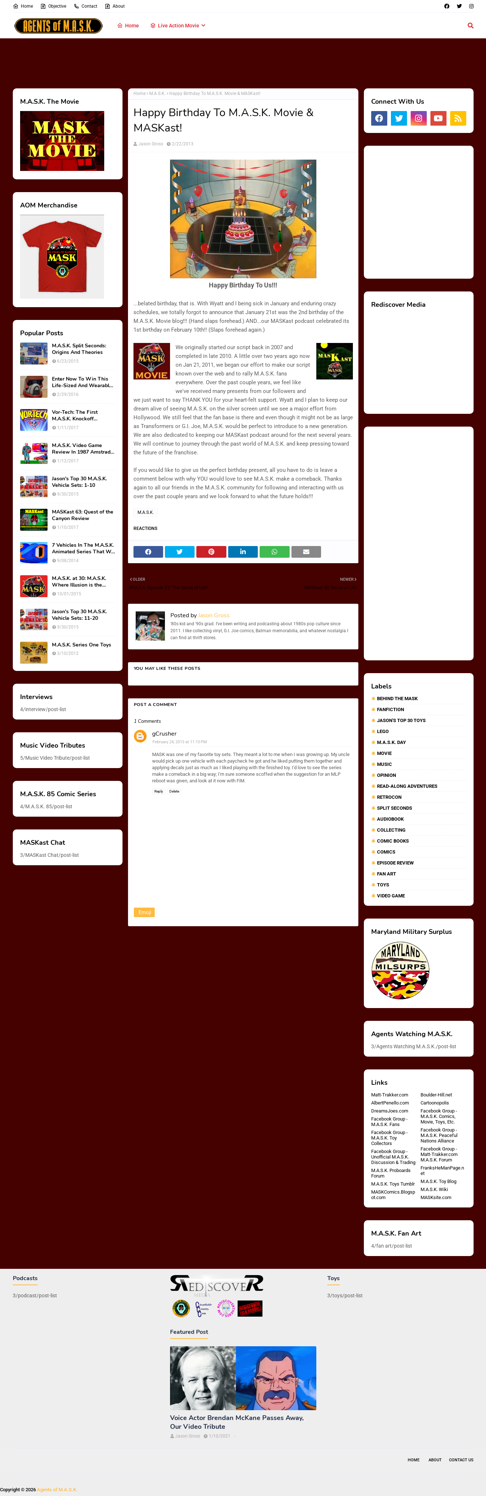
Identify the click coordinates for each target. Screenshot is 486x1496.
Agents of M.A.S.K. (57, 1489)
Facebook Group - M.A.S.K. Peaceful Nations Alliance (439, 1135)
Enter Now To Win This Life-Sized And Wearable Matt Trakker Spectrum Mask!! (82, 382)
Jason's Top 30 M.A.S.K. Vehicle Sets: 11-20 (79, 615)
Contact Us (461, 1460)
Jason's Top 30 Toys (401, 720)
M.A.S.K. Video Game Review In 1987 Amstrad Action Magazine (81, 448)
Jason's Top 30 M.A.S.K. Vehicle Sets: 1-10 (79, 482)
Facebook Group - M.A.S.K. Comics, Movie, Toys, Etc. (439, 1116)
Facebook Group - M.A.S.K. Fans (389, 1121)
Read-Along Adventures (407, 786)
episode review (395, 863)
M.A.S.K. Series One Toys (81, 645)
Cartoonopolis (435, 1103)
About (115, 6)
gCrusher (164, 734)
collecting (391, 830)
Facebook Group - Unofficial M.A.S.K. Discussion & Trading (393, 1157)
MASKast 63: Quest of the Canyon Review (82, 515)
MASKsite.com (436, 1197)
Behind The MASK (397, 698)
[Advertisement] (243, 62)
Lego (383, 731)
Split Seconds (394, 808)
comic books (393, 841)
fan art (386, 874)
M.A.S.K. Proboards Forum (391, 1173)
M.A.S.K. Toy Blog (438, 1181)
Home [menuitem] (128, 25)
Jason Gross (150, 143)
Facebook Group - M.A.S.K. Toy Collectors (389, 1138)
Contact (85, 6)
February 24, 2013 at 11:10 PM (179, 742)
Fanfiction (390, 709)
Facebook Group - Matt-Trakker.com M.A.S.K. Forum (439, 1154)
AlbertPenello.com (390, 1103)
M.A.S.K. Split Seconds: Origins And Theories (79, 349)
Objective (53, 6)
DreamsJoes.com (389, 1111)
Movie (384, 753)
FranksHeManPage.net (442, 1170)
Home (23, 6)
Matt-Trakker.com (389, 1095)
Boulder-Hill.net (436, 1095)
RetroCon (389, 797)
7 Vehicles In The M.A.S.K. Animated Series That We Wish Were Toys (83, 548)
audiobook (390, 819)
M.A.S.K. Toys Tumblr (393, 1184)
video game (391, 895)
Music (384, 764)
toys (383, 885)
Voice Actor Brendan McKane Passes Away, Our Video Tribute (237, 1422)
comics (386, 852)
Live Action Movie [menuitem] (174, 25)
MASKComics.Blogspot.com (393, 1194)
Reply (158, 791)
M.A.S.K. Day (391, 742)
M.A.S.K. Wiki (434, 1189)
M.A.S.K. (157, 93)
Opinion (386, 775)
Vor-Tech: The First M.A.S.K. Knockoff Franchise (75, 415)
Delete (174, 791)
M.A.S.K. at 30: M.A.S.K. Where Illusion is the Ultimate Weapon (79, 581)
